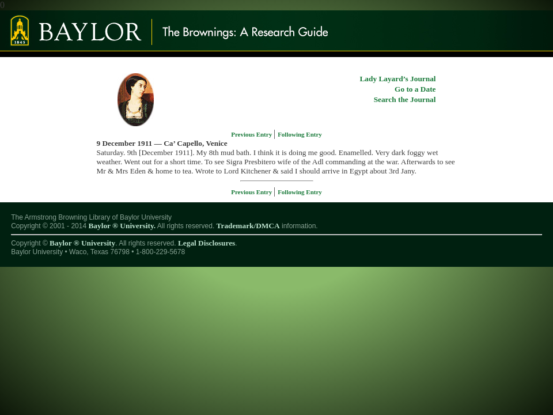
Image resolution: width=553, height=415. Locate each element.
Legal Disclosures (206, 243)
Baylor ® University (82, 243)
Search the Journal (405, 99)
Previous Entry (252, 134)
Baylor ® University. (122, 225)
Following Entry (300, 134)
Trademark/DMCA (248, 225)
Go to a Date (415, 89)
